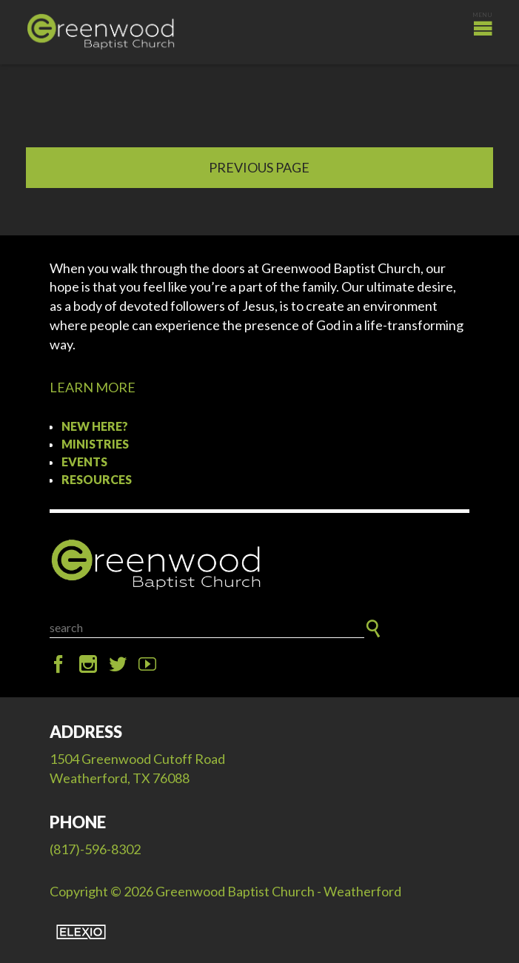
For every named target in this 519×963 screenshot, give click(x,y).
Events (84, 461)
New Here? (94, 426)
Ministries (95, 444)
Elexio (81, 932)
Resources (96, 479)
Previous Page (259, 167)
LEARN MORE (92, 387)
